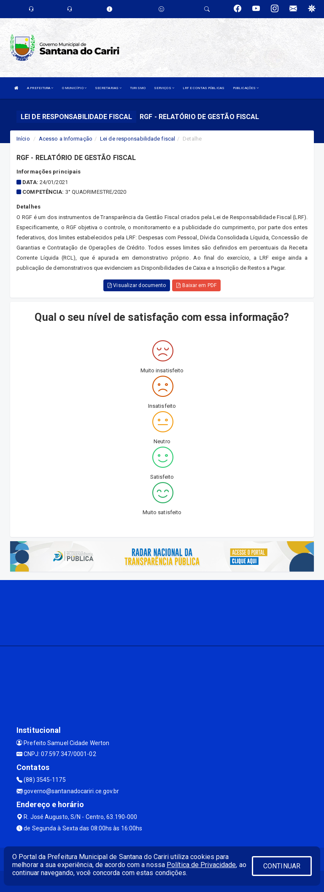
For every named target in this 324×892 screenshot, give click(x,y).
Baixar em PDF (196, 285)
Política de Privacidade (201, 865)
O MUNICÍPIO (74, 88)
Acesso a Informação (65, 139)
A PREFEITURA (40, 88)
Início (23, 139)
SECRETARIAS (108, 88)
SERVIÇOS (164, 88)
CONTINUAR (281, 866)
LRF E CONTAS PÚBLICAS (203, 88)
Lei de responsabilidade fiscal (137, 139)
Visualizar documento (137, 285)
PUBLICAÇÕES (246, 88)
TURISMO (138, 88)
